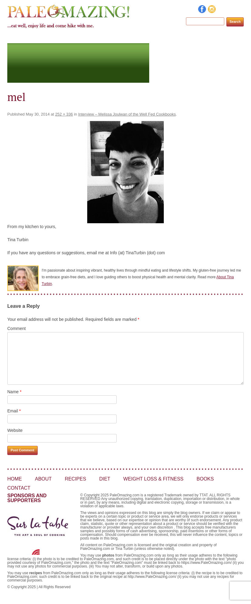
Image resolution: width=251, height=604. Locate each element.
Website (14, 430)
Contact (228, 37)
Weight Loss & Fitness (155, 37)
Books (200, 37)
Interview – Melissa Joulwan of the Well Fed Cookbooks (127, 114)
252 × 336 (64, 114)
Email (14, 410)
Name (14, 391)
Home (38, 37)
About (62, 37)
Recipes (89, 37)
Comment (16, 328)
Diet (113, 37)
